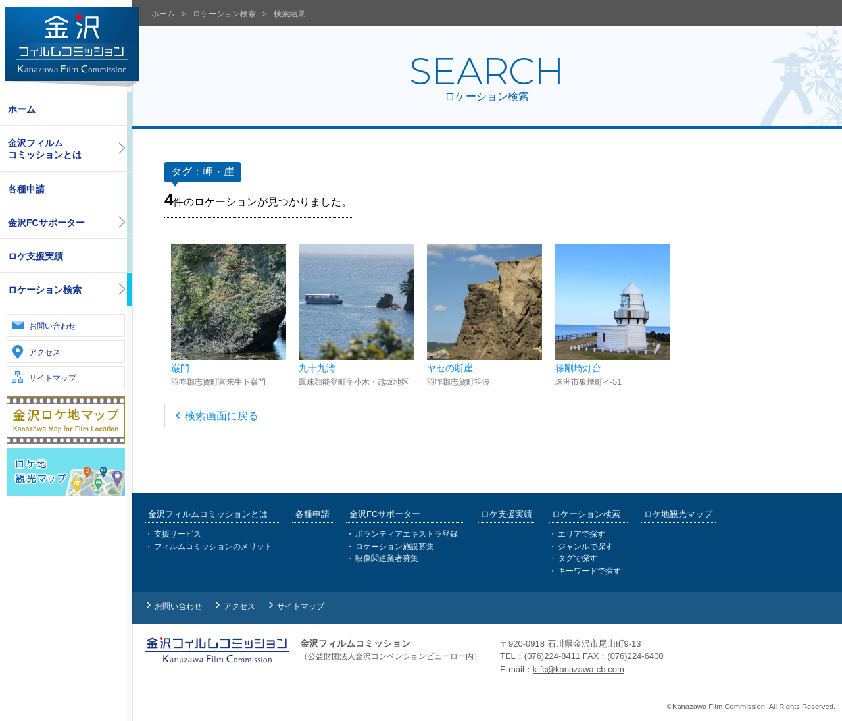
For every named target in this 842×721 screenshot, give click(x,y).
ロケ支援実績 (35, 256)
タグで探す (577, 558)
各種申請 (26, 189)
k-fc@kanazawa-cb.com (578, 669)
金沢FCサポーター (46, 222)
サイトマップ (52, 378)
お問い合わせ (52, 326)
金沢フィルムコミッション (72, 47)
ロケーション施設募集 (394, 546)
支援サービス (177, 534)
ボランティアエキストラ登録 (406, 534)
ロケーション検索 (45, 289)
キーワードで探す (589, 570)
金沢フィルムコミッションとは (45, 149)
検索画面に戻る (222, 415)
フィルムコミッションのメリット (213, 546)
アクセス (45, 352)
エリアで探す (581, 534)
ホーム (22, 109)
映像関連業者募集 (386, 558)
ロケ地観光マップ (678, 514)
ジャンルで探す (585, 546)
